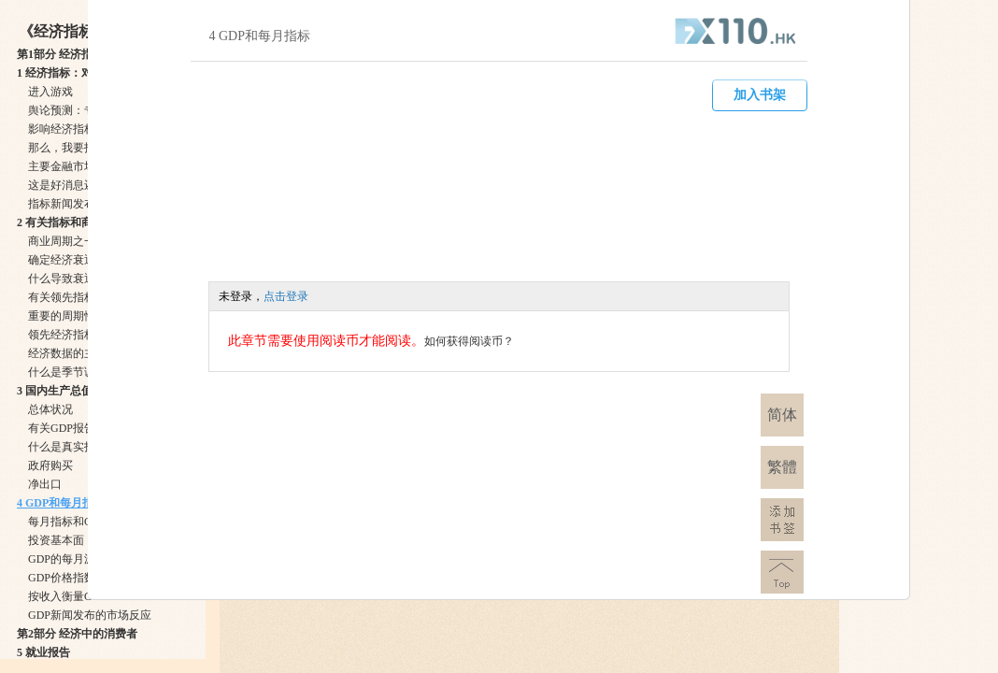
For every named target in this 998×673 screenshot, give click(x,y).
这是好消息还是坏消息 (84, 185)
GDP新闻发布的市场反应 (89, 615)
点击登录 (286, 296)
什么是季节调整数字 (78, 372)
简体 (782, 414)
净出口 (45, 484)
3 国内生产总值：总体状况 (83, 390)
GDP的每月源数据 (73, 559)
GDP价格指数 (61, 577)
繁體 (782, 467)
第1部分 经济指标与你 (71, 54)
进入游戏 (50, 91)
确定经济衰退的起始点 (84, 259)
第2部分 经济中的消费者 (77, 633)
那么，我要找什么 (73, 147)
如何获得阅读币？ (469, 341)
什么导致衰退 (61, 278)
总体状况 (50, 409)
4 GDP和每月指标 (61, 502)
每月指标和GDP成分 (78, 521)
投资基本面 (56, 540)
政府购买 (50, 465)
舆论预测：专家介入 (78, 110)
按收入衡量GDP (67, 596)
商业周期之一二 (67, 241)
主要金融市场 (61, 166)
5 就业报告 (43, 652)
